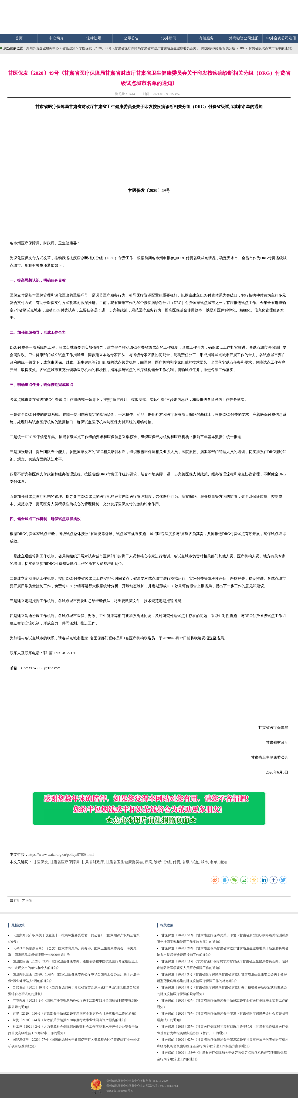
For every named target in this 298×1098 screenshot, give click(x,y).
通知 (223, 862)
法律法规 (93, 38)
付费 (176, 862)
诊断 (158, 862)
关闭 (27, 900)
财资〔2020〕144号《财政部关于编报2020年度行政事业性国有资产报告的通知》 (70, 1020)
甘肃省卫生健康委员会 (124, 862)
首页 (19, 38)
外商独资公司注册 (244, 38)
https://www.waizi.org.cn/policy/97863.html (61, 854)
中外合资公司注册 (281, 38)
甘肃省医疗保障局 (65, 862)
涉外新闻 (168, 38)
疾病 (148, 862)
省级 (186, 862)
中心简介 (56, 38)
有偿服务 (206, 38)
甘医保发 (40, 862)
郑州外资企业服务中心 (42, 48)
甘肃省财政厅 (92, 862)
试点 (195, 862)
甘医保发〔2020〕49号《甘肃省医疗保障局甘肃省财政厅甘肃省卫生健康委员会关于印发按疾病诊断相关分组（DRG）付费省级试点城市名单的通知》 (187, 48)
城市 (204, 862)
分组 (167, 862)
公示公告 (131, 38)
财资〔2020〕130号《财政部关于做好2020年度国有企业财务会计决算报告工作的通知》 (75, 1013)
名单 (213, 862)
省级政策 (69, 48)
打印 (15, 900)
